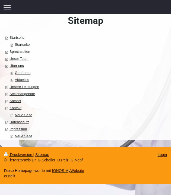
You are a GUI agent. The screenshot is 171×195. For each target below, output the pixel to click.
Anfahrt (15, 101)
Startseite (17, 37)
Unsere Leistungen (24, 87)
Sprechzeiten (20, 52)
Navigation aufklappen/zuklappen (85, 7)
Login (162, 154)
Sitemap (42, 154)
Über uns (17, 66)
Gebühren (23, 73)
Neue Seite (23, 115)
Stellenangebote (22, 94)
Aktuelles (22, 80)
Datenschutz (19, 122)
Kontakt (15, 108)
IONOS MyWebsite (68, 170)
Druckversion (18, 154)
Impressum (18, 129)
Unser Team (19, 59)
